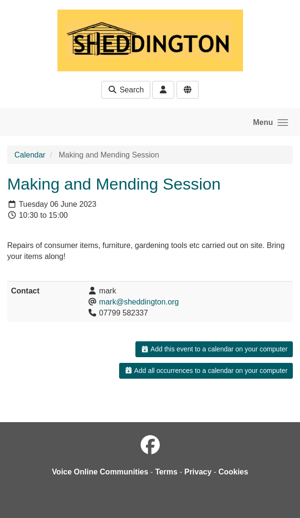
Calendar (29, 155)
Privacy (197, 472)
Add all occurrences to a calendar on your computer (206, 370)
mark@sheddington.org (139, 302)
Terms (166, 472)
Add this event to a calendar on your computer (214, 349)
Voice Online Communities (100, 472)
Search (126, 90)
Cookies (233, 472)
